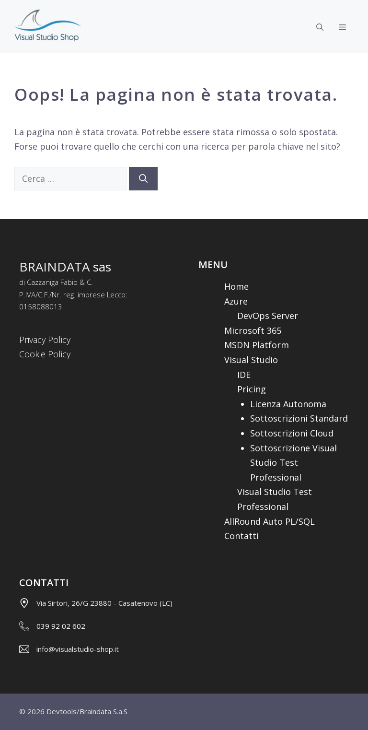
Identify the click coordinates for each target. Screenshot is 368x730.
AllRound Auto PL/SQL (269, 521)
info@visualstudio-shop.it (77, 649)
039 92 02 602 (60, 626)
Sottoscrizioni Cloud (292, 433)
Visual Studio (251, 359)
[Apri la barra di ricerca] (320, 26)
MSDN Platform (256, 345)
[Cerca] (143, 178)
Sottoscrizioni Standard (299, 418)
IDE (244, 374)
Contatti (241, 536)
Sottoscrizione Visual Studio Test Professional (293, 462)
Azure (236, 301)
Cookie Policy (44, 354)
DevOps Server (267, 315)
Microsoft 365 (252, 330)
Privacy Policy (44, 339)
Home (236, 286)
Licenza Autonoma (288, 404)
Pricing (251, 389)
